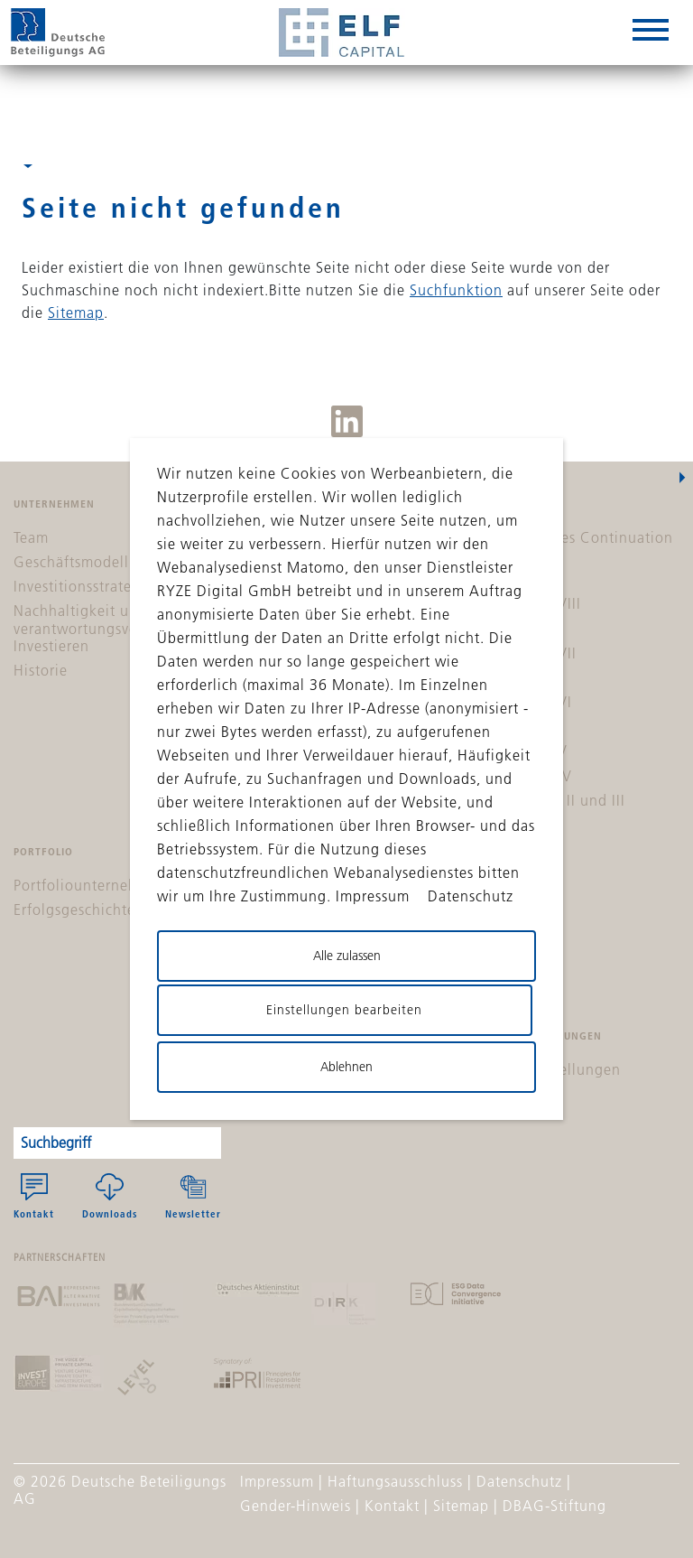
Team (31, 537)
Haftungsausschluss (395, 1481)
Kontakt (34, 1196)
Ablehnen (346, 1067)
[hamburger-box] (650, 33)
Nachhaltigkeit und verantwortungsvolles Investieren (88, 628)
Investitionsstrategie (83, 586)
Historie (41, 670)
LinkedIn (347, 421)
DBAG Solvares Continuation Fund (572, 546)
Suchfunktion (456, 290)
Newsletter (193, 1196)
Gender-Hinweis (295, 1506)
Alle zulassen (347, 955)
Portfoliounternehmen (90, 885)
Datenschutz (519, 1481)
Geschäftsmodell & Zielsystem (117, 562)
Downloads (109, 1196)
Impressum (277, 1481)
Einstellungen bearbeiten (344, 1010)
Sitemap (76, 312)
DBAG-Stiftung (554, 1506)
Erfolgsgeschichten (79, 909)
